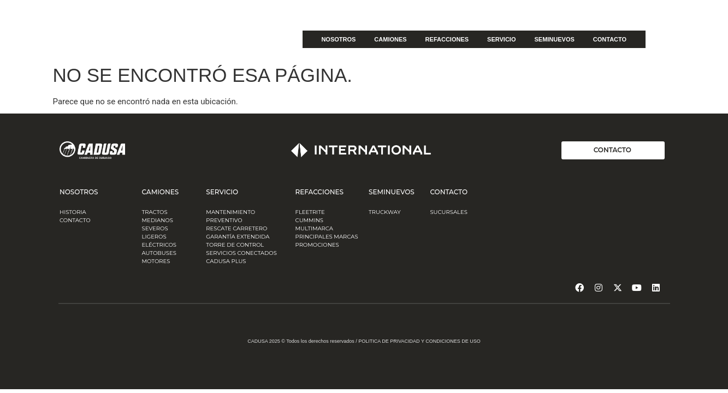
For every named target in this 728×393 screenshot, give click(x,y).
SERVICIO (501, 39)
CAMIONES (390, 39)
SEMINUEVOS (554, 39)
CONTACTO (609, 39)
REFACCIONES (447, 39)
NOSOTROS (338, 39)
